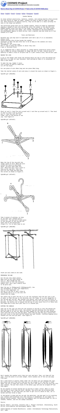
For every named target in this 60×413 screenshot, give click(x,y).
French (13, 13)
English (7, 13)
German (18, 13)
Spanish (36, 13)
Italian (23, 13)
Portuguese (29, 13)
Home (2, 13)
